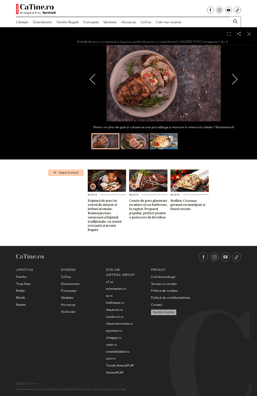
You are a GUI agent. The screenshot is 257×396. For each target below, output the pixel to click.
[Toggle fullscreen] (229, 34)
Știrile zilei (68, 312)
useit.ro (111, 344)
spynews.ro (114, 330)
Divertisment (42, 22)
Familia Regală (68, 22)
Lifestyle (22, 22)
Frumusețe (91, 22)
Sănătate (110, 22)
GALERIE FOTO (190, 42)
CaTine (146, 22)
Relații (20, 290)
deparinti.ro (114, 310)
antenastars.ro (116, 288)
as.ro (109, 295)
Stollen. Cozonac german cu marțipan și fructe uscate (187, 205)
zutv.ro (111, 358)
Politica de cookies (164, 290)
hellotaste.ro (115, 303)
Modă (20, 297)
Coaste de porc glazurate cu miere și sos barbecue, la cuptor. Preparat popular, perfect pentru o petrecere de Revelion (148, 209)
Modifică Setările (163, 312)
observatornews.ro (119, 323)
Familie (21, 277)
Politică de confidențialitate (170, 297)
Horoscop (128, 22)
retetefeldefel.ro (118, 351)
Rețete (92, 194)
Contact (156, 305)
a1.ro (109, 282)
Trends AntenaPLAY (120, 365)
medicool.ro (114, 317)
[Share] (239, 34)
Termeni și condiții (164, 284)
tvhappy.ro (113, 337)
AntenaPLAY (114, 372)
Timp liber (23, 284)
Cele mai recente (168, 22)
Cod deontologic (163, 277)
